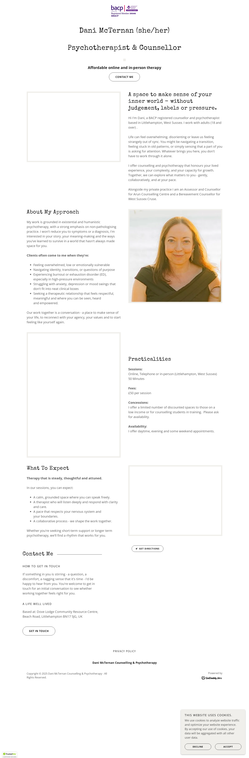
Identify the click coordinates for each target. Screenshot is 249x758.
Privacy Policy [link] (124, 723)
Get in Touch (36, 703)
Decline (194, 746)
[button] (9, 755)
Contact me (121, 148)
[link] (124, 11)
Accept (224, 746)
